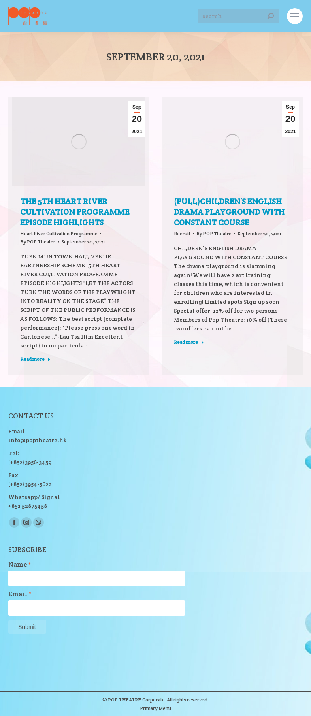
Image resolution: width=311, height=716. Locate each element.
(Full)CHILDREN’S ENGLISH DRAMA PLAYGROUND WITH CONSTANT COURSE (229, 212)
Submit (27, 627)
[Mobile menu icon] (295, 16)
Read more (35, 359)
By (37, 242)
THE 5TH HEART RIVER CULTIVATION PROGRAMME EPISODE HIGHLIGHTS (74, 212)
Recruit (182, 233)
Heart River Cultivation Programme (59, 233)
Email (20, 594)
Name (19, 564)
